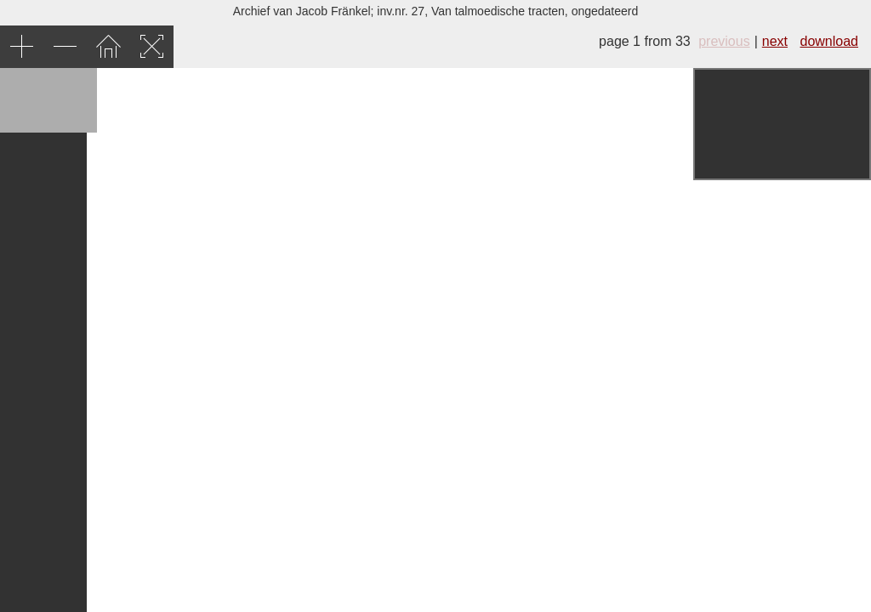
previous (723, 41)
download (829, 41)
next (775, 41)
